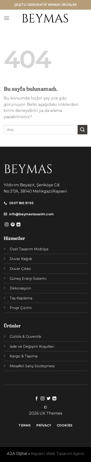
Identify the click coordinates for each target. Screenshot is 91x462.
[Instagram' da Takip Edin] (6, 225)
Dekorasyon (20, 288)
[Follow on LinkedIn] (18, 225)
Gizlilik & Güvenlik (25, 336)
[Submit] (82, 129)
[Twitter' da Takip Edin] (48, 399)
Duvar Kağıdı (21, 259)
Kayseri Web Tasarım (51, 453)
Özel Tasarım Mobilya (29, 249)
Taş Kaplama (21, 298)
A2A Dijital (17, 453)
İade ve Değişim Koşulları (32, 346)
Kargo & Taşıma (23, 356)
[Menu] (6, 18)
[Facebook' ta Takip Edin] (37, 399)
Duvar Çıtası (20, 269)
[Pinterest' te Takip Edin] (13, 225)
